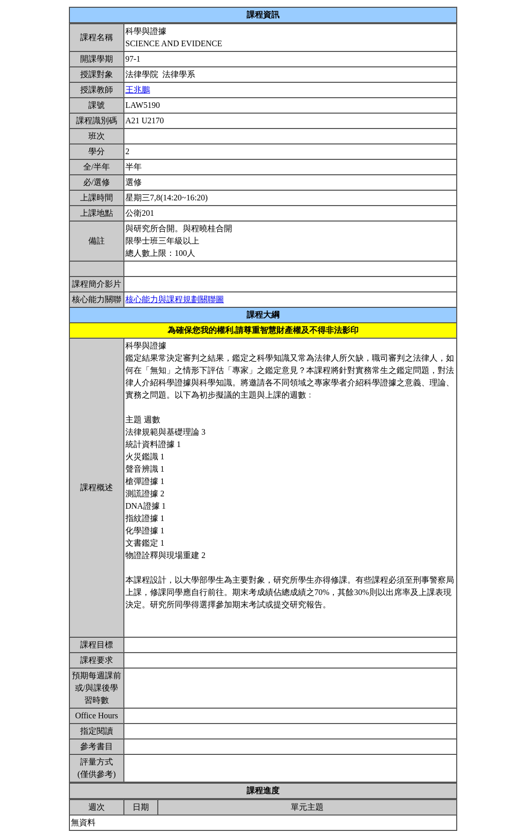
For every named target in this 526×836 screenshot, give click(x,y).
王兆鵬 (137, 89)
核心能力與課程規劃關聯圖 (174, 299)
